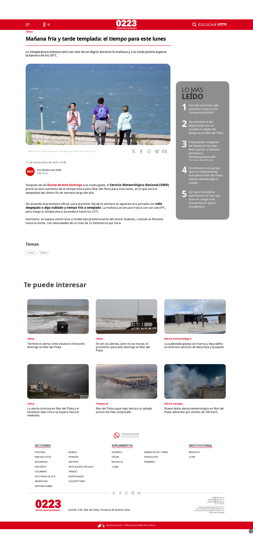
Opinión (73, 456)
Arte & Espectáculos (81, 466)
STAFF (192, 456)
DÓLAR (115, 456)
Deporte (74, 461)
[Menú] (27, 25)
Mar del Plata (43, 456)
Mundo (73, 452)
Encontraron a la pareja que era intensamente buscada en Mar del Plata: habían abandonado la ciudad (206, 175)
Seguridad (41, 461)
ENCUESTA (117, 461)
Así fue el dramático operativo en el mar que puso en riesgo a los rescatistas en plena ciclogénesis (204, 199)
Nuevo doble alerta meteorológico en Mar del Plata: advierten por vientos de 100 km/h (194, 410)
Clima (29, 31)
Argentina (41, 481)
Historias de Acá (45, 476)
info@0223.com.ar (218, 498)
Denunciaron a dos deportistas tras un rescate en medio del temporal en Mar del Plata (206, 127)
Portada (40, 452)
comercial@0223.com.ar (215, 502)
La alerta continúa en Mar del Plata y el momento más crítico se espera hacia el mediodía (53, 412)
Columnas (41, 471)
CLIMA (115, 466)
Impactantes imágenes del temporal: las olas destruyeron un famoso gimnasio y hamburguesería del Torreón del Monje (204, 151)
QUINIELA (117, 452)
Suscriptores (77, 481)
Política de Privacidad (216, 513)
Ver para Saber (43, 486)
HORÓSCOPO (151, 456)
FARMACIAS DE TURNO (156, 452)
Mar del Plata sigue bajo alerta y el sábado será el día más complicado (124, 410)
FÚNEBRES (149, 461)
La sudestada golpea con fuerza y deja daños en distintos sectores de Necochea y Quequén (194, 345)
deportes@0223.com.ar (216, 500)
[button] (149, 151)
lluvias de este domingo (64, 185)
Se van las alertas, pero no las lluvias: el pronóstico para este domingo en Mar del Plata (123, 347)
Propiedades (76, 476)
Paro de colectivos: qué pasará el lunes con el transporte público (203, 109)
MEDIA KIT (194, 452)
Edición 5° (41, 466)
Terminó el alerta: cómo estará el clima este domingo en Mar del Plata (56, 345)
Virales (73, 471)
